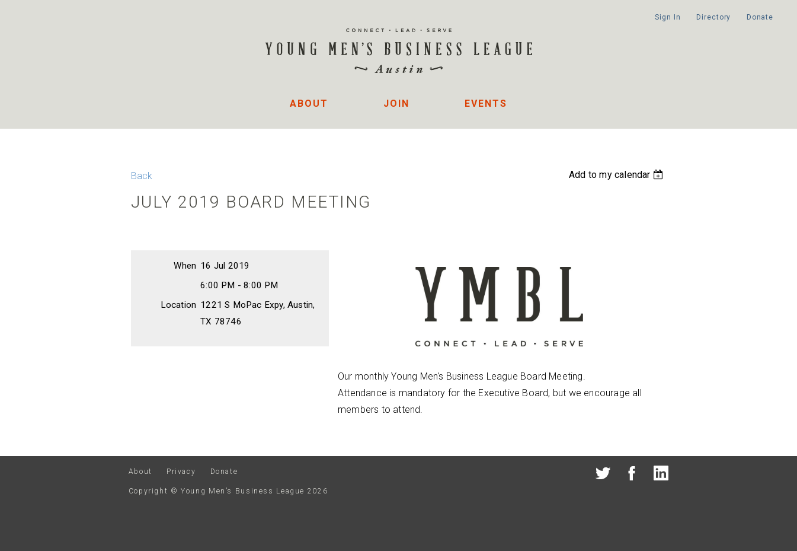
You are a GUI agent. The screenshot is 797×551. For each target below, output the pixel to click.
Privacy (181, 471)
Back (142, 175)
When (185, 265)
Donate (760, 17)
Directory (713, 17)
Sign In (667, 17)
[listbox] (617, 174)
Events (486, 103)
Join (396, 103)
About (309, 103)
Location (179, 305)
